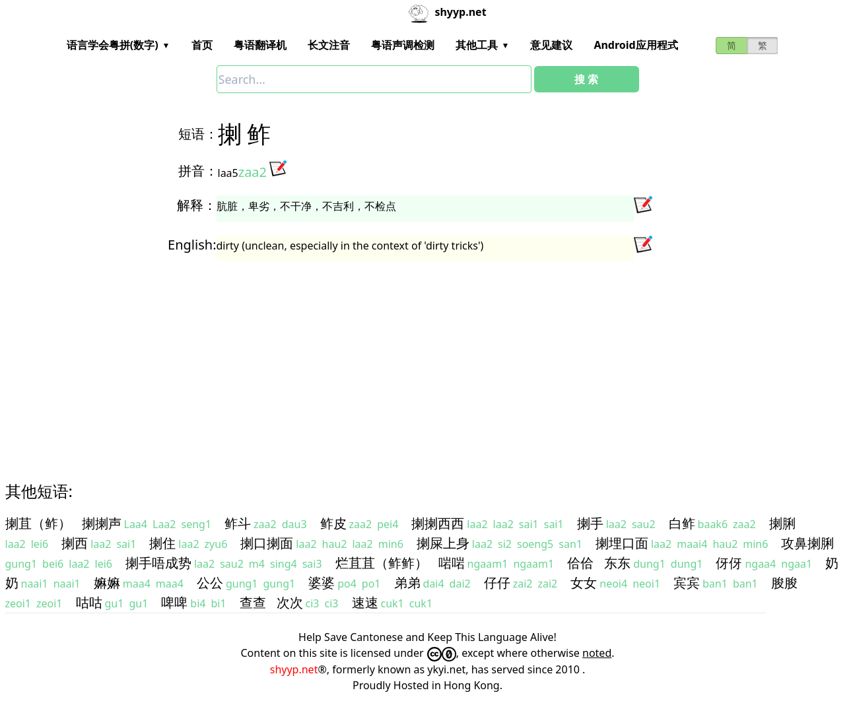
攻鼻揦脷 (807, 543)
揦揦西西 (437, 523)
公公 (210, 582)
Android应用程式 (635, 45)
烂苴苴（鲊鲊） (381, 563)
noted (596, 653)
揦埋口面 (622, 543)
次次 (290, 602)
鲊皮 (333, 523)
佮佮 (580, 563)
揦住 (162, 543)
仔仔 (497, 582)
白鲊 (682, 523)
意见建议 (551, 45)
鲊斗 (237, 523)
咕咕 (89, 602)
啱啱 (451, 563)
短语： (198, 134)
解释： (197, 205)
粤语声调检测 (402, 45)
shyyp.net (294, 669)
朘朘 (784, 582)
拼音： (198, 171)
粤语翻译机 (260, 45)
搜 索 (586, 79)
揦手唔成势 (158, 563)
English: (192, 244)
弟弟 (407, 582)
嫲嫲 (107, 582)
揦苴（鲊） (38, 523)
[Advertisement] (404, 359)
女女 (583, 582)
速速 (365, 602)
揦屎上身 (443, 543)
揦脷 (782, 523)
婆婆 (321, 582)
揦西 (74, 543)
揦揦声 (101, 523)
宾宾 (686, 582)
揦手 (590, 523)
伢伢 (729, 563)
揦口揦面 (266, 543)
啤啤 (174, 602)
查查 (253, 602)
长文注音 (329, 45)
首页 (202, 45)
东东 (617, 563)
